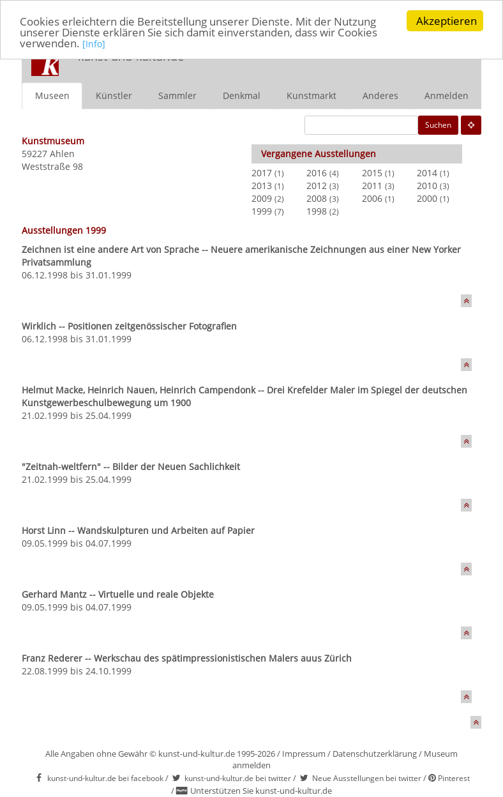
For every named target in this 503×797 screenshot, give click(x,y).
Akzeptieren (446, 20)
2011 (372, 185)
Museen (52, 95)
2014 (427, 173)
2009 (262, 198)
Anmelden (446, 95)
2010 (427, 185)
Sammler (177, 95)
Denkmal (241, 95)
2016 (316, 173)
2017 (262, 173)
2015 (372, 173)
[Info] (93, 44)
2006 (372, 198)
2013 (262, 185)
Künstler (114, 95)
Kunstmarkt (311, 95)
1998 (316, 211)
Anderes (380, 95)
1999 (262, 211)
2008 (316, 198)
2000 (427, 198)
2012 (316, 185)
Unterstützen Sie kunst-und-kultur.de (261, 790)
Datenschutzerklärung (375, 753)
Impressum (304, 753)
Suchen (438, 124)
